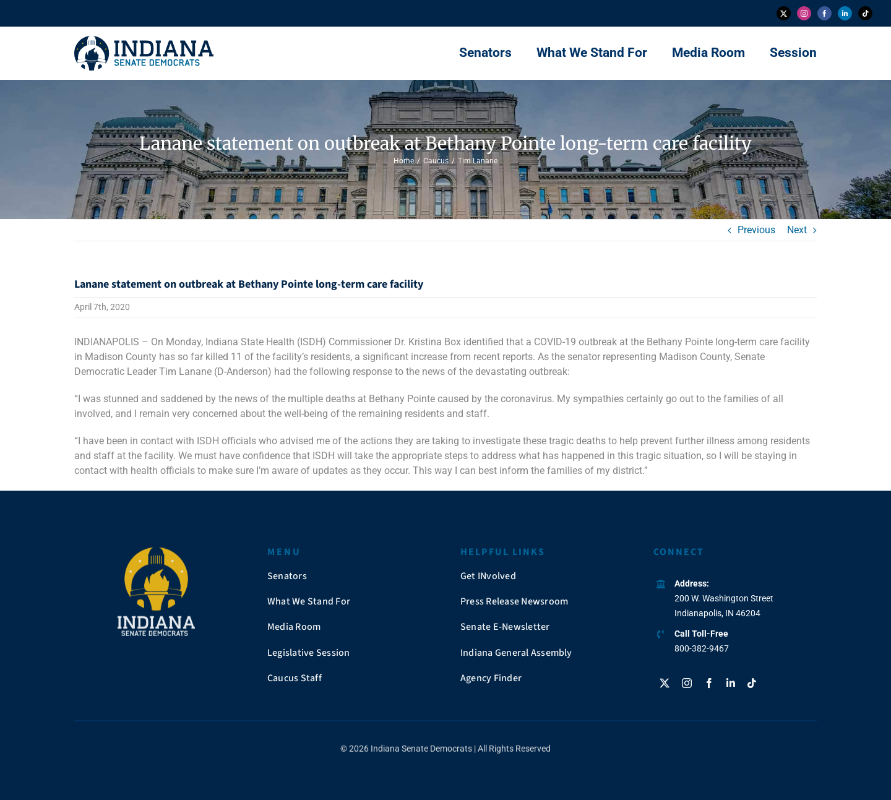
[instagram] (804, 13)
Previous (756, 230)
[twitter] (784, 13)
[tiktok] (865, 13)
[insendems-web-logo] (143, 40)
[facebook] (824, 13)
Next (797, 230)
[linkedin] (845, 13)
